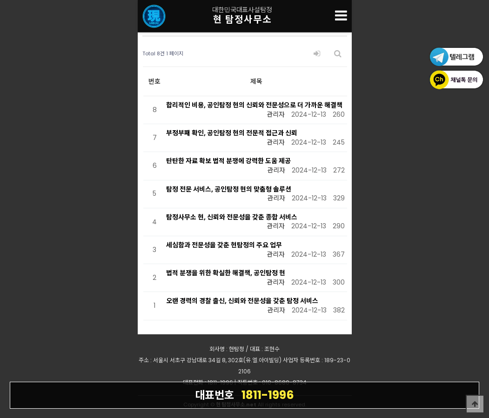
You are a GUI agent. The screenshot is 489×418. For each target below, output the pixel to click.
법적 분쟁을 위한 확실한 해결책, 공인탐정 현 (225, 273)
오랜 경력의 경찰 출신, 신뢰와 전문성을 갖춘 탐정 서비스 (242, 300)
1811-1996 (244, 394)
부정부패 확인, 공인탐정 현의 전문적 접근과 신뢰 (231, 133)
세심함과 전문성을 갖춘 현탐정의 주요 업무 (224, 245)
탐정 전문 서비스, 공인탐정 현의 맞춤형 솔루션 (228, 189)
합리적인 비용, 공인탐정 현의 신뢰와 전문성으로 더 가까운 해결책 (254, 105)
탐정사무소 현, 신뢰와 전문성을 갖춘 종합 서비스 (231, 217)
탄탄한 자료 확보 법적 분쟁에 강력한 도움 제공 (228, 161)
